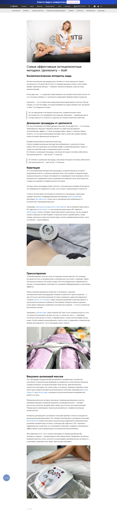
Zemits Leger (43, 393)
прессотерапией (74, 197)
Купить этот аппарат (42, 300)
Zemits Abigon (32, 212)
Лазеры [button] (71, 10)
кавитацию (40, 207)
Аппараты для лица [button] (37, 10)
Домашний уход (91, 10)
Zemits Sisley (42, 313)
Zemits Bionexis (32, 421)
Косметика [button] (80, 10)
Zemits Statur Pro (43, 210)
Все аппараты (16, 10)
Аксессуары (101, 10)
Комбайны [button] (25, 10)
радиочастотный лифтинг (56, 207)
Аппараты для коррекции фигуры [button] (56, 10)
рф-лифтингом (41, 199)
